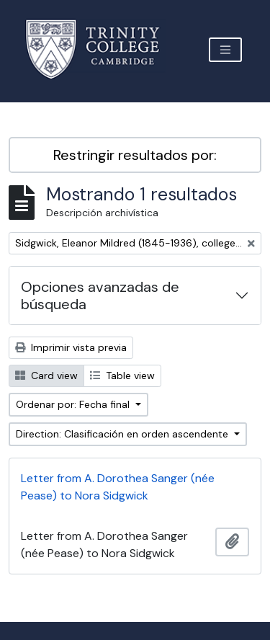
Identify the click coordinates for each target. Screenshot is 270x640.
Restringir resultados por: (135, 155)
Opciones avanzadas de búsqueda (100, 295)
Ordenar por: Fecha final (74, 404)
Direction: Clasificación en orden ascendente (123, 433)
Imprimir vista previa (71, 347)
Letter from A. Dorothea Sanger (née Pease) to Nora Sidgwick (118, 487)
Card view (46, 375)
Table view (122, 375)
